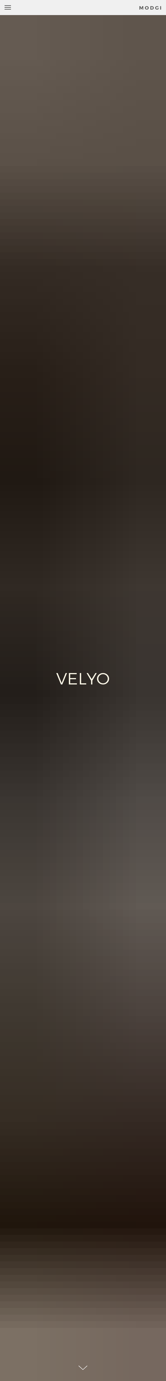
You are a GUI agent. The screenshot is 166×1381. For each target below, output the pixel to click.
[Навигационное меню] (8, 7)
